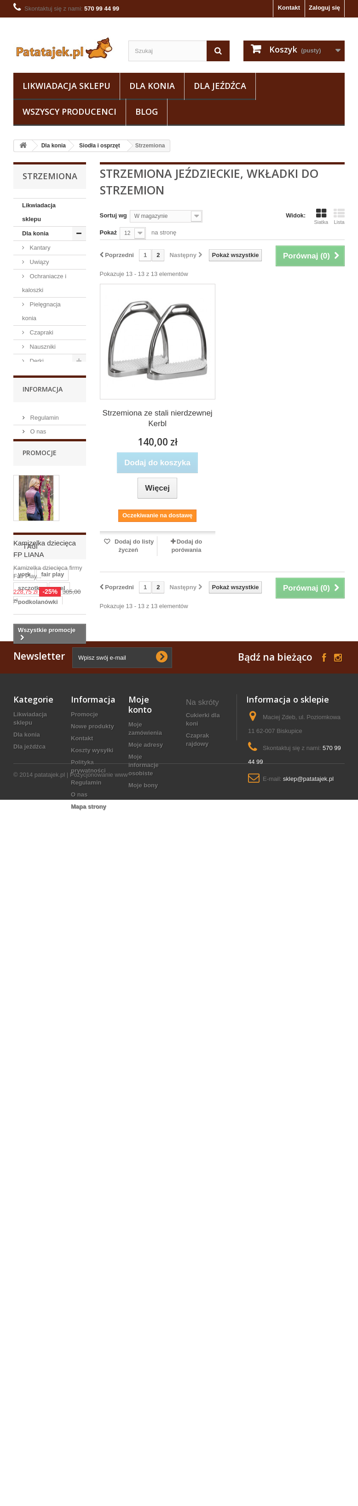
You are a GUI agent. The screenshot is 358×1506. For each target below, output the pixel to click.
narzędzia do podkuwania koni (204, 1395)
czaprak (60, 1152)
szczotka (30, 1069)
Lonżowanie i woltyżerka (43, 608)
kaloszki (29, 1138)
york (24, 1055)
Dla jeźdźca (220, 85)
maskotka (32, 1207)
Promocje (40, 808)
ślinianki (30, 1111)
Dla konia (152, 85)
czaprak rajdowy (197, 1350)
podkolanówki (38, 1083)
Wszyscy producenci (69, 111)
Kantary (39, 247)
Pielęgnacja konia (41, 311)
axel (59, 1069)
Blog (146, 111)
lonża (56, 1097)
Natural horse (47, 671)
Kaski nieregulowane (207, 1431)
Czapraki (40, 332)
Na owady (42, 657)
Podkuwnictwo (48, 686)
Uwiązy (38, 261)
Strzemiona (51, 572)
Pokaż (108, 232)
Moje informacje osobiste (143, 1376)
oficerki (197, 1415)
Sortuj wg (113, 215)
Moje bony (143, 1396)
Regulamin (44, 760)
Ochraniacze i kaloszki (44, 283)
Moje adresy (145, 1356)
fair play (52, 1055)
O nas (37, 774)
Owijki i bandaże (35, 382)
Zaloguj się (324, 7)
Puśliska (47, 587)
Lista (339, 216)
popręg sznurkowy (201, 1370)
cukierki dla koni (203, 1330)
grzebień (30, 1193)
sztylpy (28, 1097)
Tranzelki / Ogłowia (39, 410)
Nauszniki (42, 346)
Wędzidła (41, 431)
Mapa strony (88, 1417)
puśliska (64, 1138)
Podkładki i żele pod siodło (49, 537)
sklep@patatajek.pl (308, 1390)
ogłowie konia (206, 1447)
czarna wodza (37, 1180)
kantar (27, 1124)
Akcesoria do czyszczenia (43, 480)
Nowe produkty (92, 1337)
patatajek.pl (50, 1480)
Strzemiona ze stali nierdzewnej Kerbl (158, 418)
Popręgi (46, 558)
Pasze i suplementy (37, 636)
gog (61, 1207)
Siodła (44, 516)
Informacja (43, 735)
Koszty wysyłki (92, 1361)
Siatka (321, 216)
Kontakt (289, 7)
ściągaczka (34, 1166)
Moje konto (140, 1315)
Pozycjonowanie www (99, 1480)
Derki (36, 360)
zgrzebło (64, 1111)
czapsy (56, 1124)
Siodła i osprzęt (99, 145)
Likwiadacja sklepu (66, 85)
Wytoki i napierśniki (36, 452)
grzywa (28, 1152)
